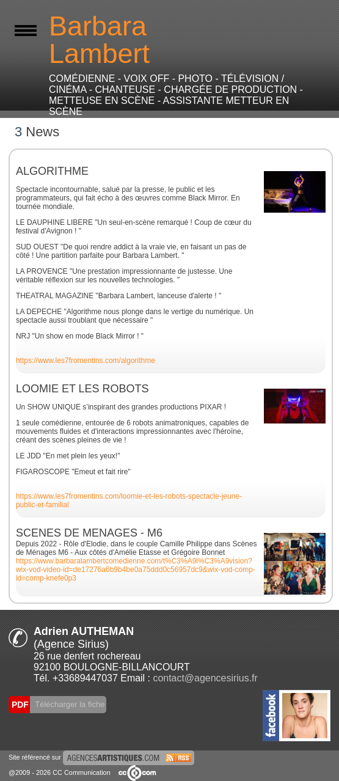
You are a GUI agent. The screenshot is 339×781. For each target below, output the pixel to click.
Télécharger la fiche (69, 704)
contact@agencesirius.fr (205, 678)
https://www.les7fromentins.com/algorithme (85, 360)
